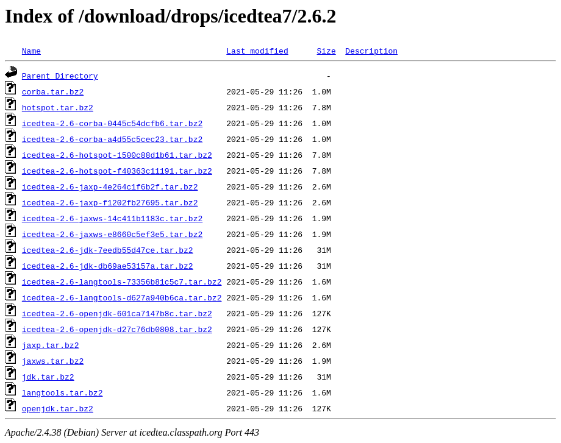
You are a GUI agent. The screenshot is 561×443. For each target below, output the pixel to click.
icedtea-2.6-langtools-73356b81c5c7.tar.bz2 (122, 281)
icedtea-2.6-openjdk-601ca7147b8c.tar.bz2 (117, 313)
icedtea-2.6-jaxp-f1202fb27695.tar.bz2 (110, 202)
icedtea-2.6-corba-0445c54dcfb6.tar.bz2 (112, 123)
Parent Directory (60, 75)
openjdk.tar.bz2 (57, 408)
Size (325, 50)
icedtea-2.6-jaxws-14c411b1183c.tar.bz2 (112, 218)
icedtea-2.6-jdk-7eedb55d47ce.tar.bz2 (107, 249)
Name (31, 50)
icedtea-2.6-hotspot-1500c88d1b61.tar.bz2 (117, 154)
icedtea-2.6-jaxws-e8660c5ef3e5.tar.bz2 (112, 234)
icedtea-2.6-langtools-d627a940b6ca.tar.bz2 (122, 297)
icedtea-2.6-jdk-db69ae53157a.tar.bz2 (107, 265)
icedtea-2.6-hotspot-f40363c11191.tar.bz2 (117, 170)
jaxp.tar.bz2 (50, 344)
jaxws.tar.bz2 (53, 360)
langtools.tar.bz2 (62, 392)
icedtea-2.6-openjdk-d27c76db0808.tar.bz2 (117, 329)
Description (371, 50)
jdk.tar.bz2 (48, 376)
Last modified (257, 50)
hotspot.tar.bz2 (57, 107)
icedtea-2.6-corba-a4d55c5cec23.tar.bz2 (112, 138)
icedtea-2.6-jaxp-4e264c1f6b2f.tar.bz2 (110, 186)
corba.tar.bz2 (53, 91)
